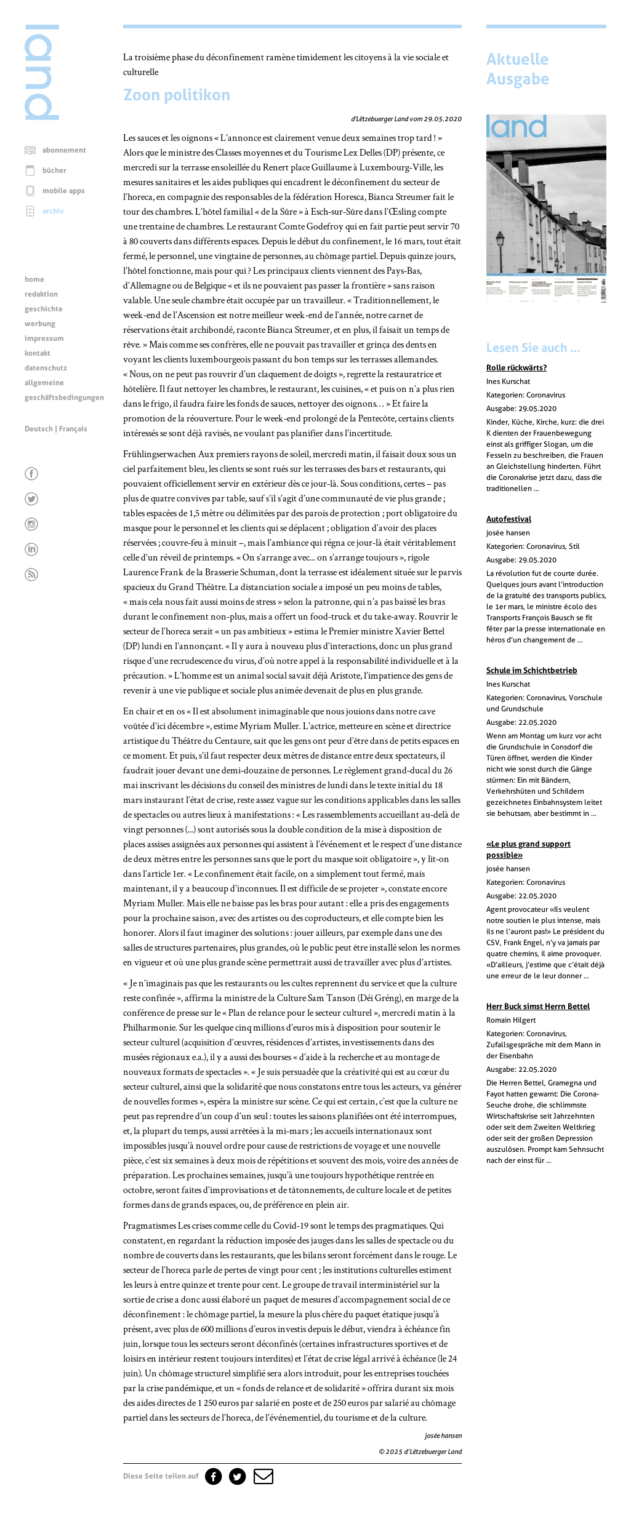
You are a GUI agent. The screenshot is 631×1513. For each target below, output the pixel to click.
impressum (44, 338)
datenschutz (46, 368)
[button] (262, 1476)
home (34, 279)
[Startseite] (42, 116)
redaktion (41, 294)
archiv (53, 211)
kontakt (37, 353)
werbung (40, 323)
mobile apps (63, 190)
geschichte (44, 309)
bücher (54, 170)
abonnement (64, 150)
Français (73, 429)
